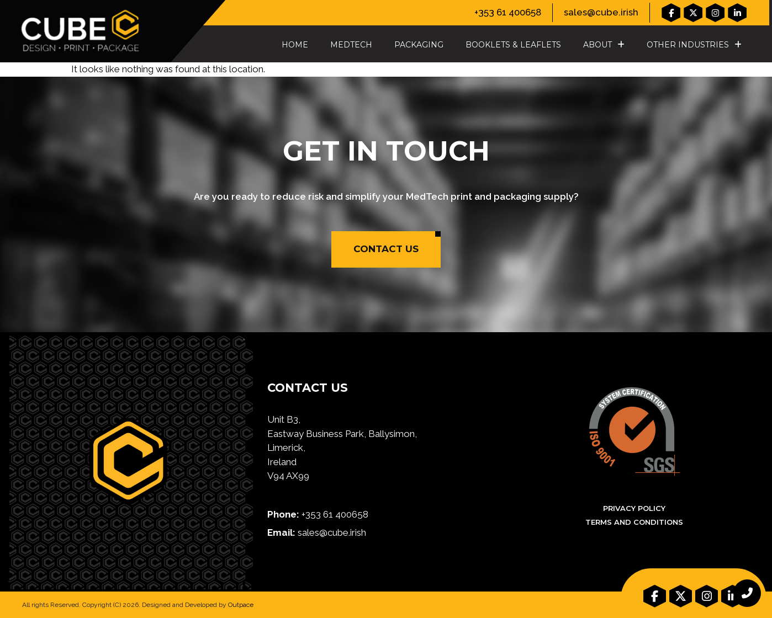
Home (295, 45)
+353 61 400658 (507, 12)
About (604, 45)
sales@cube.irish (601, 12)
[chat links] (747, 593)
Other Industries (694, 45)
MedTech (351, 45)
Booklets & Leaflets (513, 45)
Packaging (418, 45)
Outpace (240, 605)
